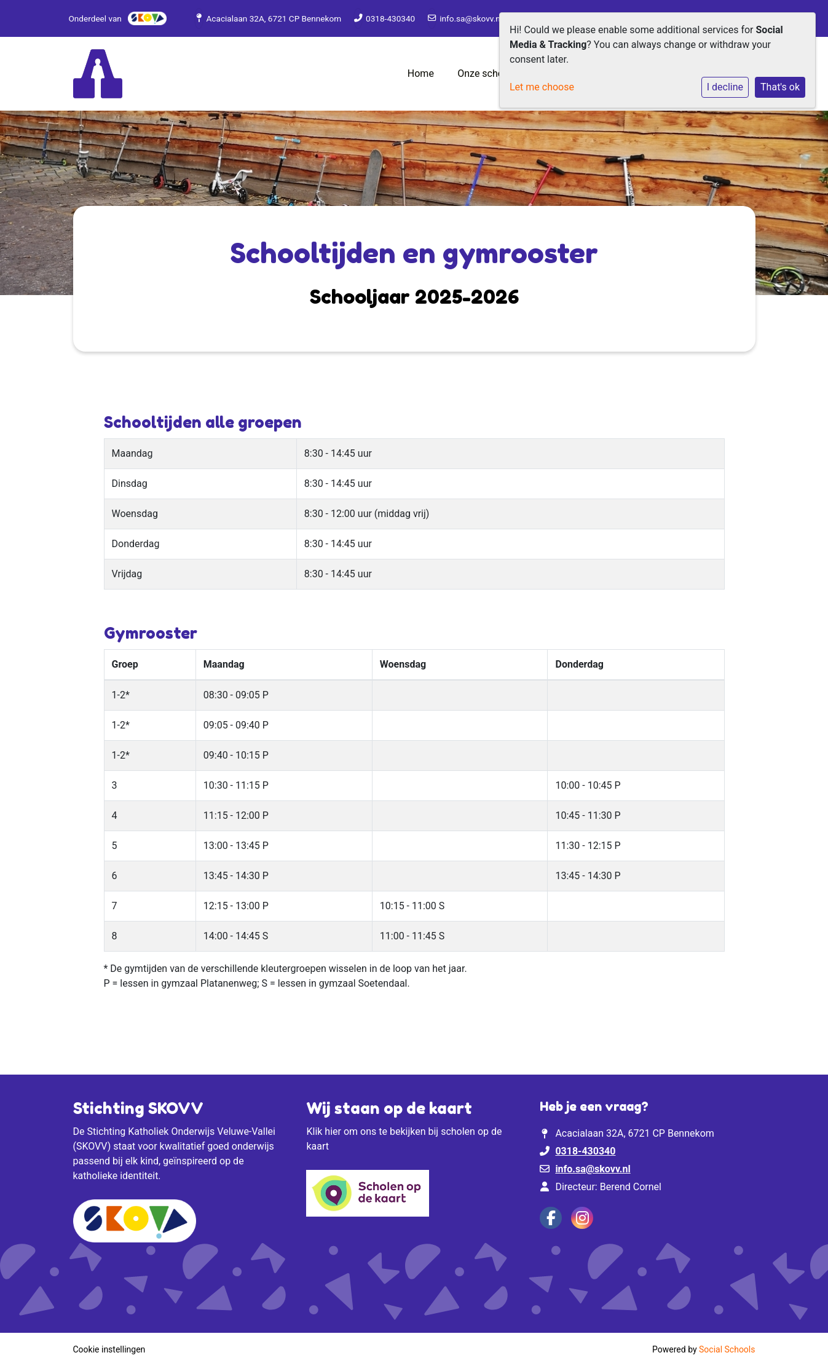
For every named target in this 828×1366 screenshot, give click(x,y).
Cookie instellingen (109, 1349)
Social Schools (727, 1349)
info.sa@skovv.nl (471, 18)
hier (333, 1131)
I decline (725, 87)
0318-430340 (390, 18)
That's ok (780, 87)
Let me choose (542, 87)
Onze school (485, 73)
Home (421, 73)
